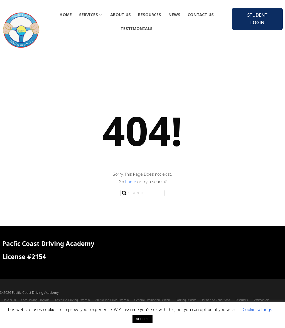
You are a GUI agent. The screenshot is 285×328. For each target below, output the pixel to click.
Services (91, 14)
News (174, 14)
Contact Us (201, 14)
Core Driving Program (35, 300)
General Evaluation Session (152, 300)
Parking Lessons (186, 300)
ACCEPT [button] (142, 318)
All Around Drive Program (112, 300)
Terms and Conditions (216, 300)
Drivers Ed (9, 300)
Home (66, 14)
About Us (120, 14)
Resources (149, 14)
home (130, 181)
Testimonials (137, 28)
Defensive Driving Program (72, 300)
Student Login (257, 19)
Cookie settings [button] (257, 309)
